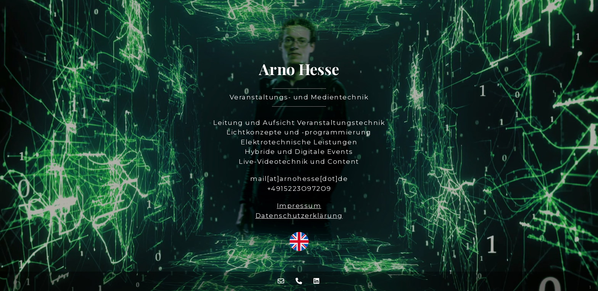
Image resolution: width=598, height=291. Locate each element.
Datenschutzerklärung (299, 215)
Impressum (299, 205)
